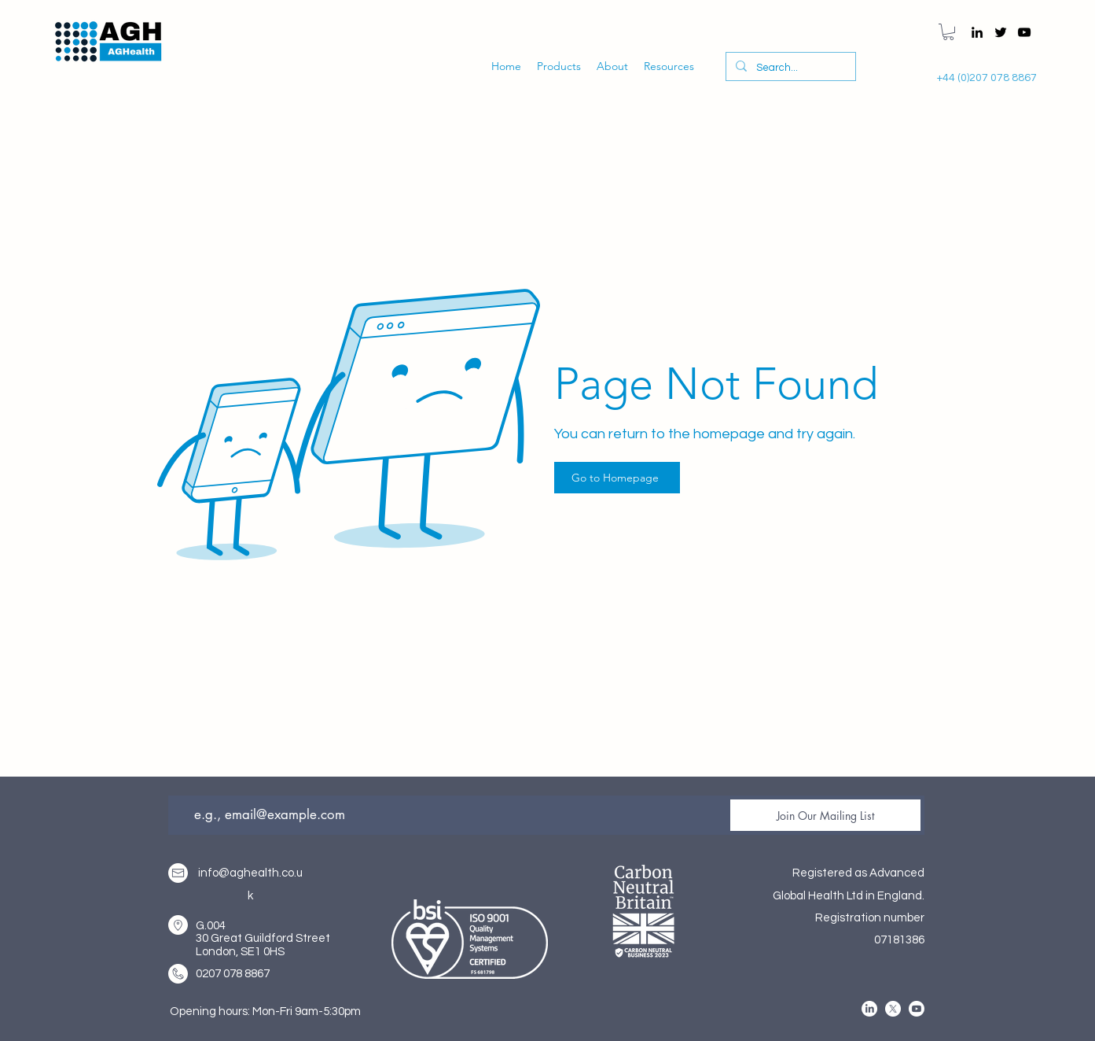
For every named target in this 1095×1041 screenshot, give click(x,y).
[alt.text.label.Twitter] (1001, 32)
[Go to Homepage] (617, 477)
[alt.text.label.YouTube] (1024, 32)
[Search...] (789, 68)
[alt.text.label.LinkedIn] (977, 32)
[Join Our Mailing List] (825, 815)
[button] (948, 32)
